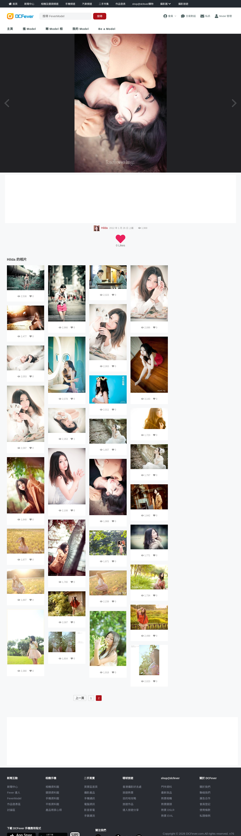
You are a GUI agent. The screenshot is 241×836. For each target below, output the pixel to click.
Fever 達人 (13, 792)
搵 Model (29, 28)
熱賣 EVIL (167, 815)
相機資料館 (52, 786)
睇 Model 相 (54, 28)
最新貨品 (166, 792)
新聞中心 (12, 786)
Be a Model (106, 28)
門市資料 (166, 786)
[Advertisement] (203, 289)
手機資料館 (52, 798)
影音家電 (89, 810)
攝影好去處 (132, 786)
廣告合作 (205, 798)
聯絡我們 (205, 792)
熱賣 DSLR (167, 810)
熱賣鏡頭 (166, 804)
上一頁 (79, 698)
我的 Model (80, 28)
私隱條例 (205, 815)
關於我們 (205, 786)
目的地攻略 (129, 798)
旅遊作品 (128, 804)
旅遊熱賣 (128, 792)
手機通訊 (89, 798)
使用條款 (205, 810)
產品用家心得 (54, 810)
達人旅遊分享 (131, 810)
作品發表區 (14, 804)
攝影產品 (89, 792)
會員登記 (205, 804)
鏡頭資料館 (52, 792)
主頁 (10, 28)
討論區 (11, 810)
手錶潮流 (89, 815)
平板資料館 (52, 804)
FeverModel (14, 798)
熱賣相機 (166, 798)
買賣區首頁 (91, 786)
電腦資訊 (89, 804)
